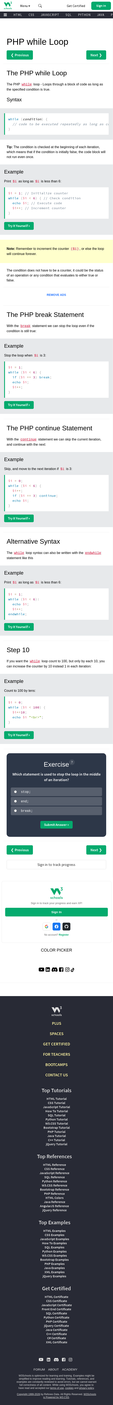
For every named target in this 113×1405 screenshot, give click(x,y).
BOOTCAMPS (56, 1063)
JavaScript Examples (54, 1238)
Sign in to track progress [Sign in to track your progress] (56, 863)
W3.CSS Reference (54, 1184)
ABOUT (53, 1368)
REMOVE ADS (56, 294)
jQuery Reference (54, 1209)
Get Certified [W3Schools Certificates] (76, 6)
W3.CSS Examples (54, 1254)
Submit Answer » (56, 823)
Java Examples (54, 1266)
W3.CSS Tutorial (56, 1122)
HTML (17, 15)
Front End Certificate (56, 1308)
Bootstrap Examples (54, 1258)
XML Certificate (56, 1341)
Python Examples (54, 1250)
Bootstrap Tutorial (56, 1126)
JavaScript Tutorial (56, 1106)
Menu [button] (25, 6)
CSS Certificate (56, 1300)
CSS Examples (54, 1233)
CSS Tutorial (56, 1101)
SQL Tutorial (56, 1114)
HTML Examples (54, 1229)
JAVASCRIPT (50, 15)
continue (28, 440)
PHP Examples (54, 1262)
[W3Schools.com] (57, 1011)
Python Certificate (56, 1316)
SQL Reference (54, 1176)
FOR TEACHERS (56, 1053)
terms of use (57, 1386)
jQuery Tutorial (56, 1143)
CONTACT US (56, 1073)
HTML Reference (54, 1163)
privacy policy (86, 1386)
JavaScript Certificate (56, 1304)
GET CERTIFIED (56, 1042)
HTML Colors (55, 1196)
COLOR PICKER (56, 949)
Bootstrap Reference (54, 1188)
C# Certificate (56, 1337)
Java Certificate (56, 1328)
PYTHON (84, 15)
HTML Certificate (56, 1295)
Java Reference (54, 1200)
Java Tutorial (56, 1134)
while (27, 84)
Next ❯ (96, 55)
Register (64, 933)
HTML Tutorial (57, 1097)
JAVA (100, 15)
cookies (69, 1386)
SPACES (57, 1032)
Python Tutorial (57, 1118)
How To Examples (54, 1242)
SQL (69, 15)
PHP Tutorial (56, 1130)
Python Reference (54, 1180)
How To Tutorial (56, 1110)
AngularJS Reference (54, 1205)
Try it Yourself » (19, 225)
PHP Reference (54, 1192)
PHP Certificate (56, 1320)
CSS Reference (54, 1167)
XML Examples (54, 1271)
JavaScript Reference (54, 1172)
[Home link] (8, 5)
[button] (40, 5)
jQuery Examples (54, 1275)
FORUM (39, 1368)
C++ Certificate (56, 1333)
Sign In (56, 911)
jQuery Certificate (56, 1324)
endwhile (93, 553)
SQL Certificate (56, 1312)
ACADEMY (69, 1368)
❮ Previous (20, 55)
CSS (31, 15)
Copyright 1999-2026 (28, 1393)
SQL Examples (54, 1246)
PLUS (56, 1022)
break (25, 326)
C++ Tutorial (56, 1139)
